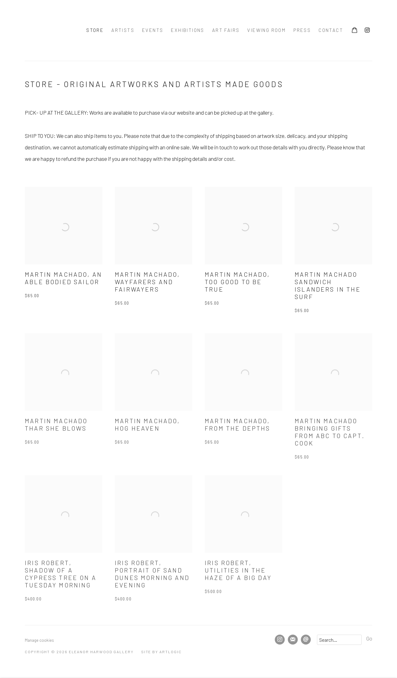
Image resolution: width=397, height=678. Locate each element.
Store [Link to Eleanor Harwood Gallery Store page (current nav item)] (95, 30)
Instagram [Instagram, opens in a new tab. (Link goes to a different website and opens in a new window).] (367, 30)
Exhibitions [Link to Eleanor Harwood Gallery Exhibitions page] (187, 30)
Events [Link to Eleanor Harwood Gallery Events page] (152, 30)
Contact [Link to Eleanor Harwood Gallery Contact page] (331, 30)
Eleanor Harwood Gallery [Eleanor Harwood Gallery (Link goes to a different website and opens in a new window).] (46, 30)
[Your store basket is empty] (354, 30)
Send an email (306, 640)
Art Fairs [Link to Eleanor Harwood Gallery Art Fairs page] (226, 30)
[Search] (339, 640)
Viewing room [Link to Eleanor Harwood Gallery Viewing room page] (266, 30)
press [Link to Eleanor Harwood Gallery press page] (302, 30)
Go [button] (369, 638)
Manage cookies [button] (39, 640)
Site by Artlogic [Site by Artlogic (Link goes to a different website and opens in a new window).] (161, 651)
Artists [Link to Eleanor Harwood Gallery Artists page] (122, 30)
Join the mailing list (293, 640)
